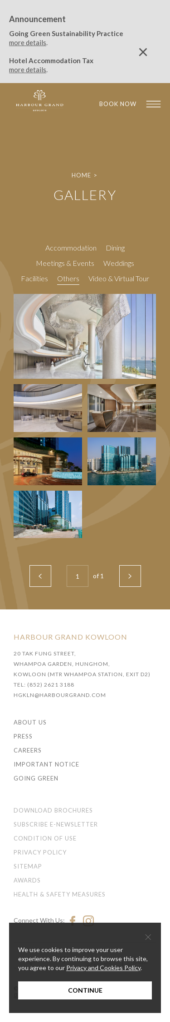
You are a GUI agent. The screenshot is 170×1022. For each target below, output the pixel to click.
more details (27, 42)
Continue (85, 990)
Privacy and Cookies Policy (103, 967)
